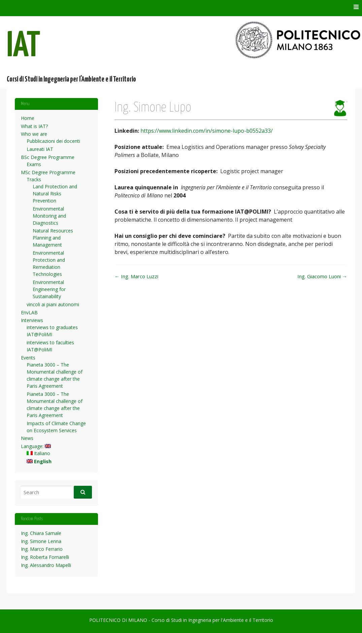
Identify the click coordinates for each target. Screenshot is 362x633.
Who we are (34, 134)
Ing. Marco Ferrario (42, 549)
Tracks (34, 179)
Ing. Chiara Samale (41, 533)
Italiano (38, 453)
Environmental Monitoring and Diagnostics (49, 215)
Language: (36, 446)
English (39, 461)
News (27, 438)
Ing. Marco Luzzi (136, 276)
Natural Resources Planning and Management (53, 237)
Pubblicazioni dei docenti (53, 141)
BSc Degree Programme (47, 157)
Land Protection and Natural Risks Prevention (55, 193)
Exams (34, 164)
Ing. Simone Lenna (41, 541)
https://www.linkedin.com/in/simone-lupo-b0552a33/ (206, 130)
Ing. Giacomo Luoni (322, 276)
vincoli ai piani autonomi (53, 304)
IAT (23, 47)
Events (28, 357)
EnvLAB (29, 312)
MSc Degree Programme (48, 172)
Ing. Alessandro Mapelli (46, 565)
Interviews (32, 320)
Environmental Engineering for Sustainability (49, 289)
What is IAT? (34, 126)
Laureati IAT (40, 149)
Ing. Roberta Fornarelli (45, 557)
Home (27, 118)
